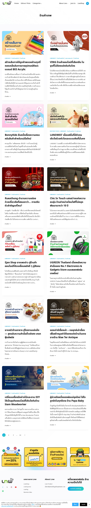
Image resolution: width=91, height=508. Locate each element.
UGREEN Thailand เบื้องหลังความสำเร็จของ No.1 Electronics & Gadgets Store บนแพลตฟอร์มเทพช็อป (68, 268)
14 (20, 435)
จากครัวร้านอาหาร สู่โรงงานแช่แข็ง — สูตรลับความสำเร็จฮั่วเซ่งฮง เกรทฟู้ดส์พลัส (23, 333)
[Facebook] (2, 487)
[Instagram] (11, 487)
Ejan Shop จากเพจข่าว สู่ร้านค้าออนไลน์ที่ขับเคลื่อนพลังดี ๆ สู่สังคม (22, 264)
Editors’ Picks (25, 3)
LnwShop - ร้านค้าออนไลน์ (12, 58)
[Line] (2, 491)
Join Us (73, 3)
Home (16, 3)
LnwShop (81, 3)
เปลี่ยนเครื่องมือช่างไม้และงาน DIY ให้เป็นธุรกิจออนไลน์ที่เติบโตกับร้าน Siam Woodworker (22, 400)
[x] (7, 487)
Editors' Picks (54, 131)
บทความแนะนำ (68, 58)
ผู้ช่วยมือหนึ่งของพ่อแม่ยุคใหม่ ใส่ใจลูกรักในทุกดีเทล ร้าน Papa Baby (68, 399)
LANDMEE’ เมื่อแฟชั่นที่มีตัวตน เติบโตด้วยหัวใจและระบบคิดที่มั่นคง (67, 137)
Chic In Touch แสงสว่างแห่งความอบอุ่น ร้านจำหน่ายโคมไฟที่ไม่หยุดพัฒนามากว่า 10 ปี (68, 202)
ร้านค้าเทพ (22, 58)
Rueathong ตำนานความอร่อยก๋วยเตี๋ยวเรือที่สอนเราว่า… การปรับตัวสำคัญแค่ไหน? (22, 202)
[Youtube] (15, 487)
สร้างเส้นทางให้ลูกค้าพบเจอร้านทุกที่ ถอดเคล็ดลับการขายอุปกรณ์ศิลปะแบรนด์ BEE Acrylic (23, 65)
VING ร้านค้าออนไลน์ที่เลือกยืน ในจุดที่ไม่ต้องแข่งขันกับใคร (67, 64)
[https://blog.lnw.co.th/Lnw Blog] (7, 3)
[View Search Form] (87, 3)
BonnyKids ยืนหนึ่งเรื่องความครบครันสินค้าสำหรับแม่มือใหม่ (22, 137)
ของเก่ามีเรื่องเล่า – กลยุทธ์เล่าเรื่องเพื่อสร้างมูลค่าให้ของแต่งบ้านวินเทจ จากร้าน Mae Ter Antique (68, 333)
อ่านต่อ (8, 96)
